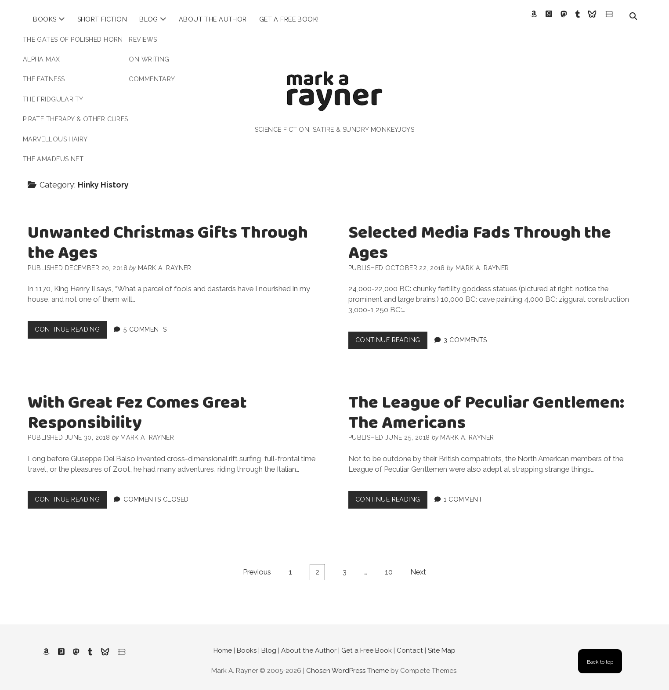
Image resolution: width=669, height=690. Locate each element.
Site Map (442, 644)
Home (222, 644)
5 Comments (144, 322)
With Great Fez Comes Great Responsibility (137, 406)
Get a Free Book (366, 644)
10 (389, 564)
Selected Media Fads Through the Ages (479, 236)
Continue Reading (71, 325)
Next (418, 564)
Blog (148, 19)
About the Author (213, 19)
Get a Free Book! (289, 19)
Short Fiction (102, 19)
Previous (257, 564)
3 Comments (465, 332)
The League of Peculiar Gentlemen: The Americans (486, 406)
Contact (410, 644)
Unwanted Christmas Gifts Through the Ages (168, 236)
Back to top (600, 655)
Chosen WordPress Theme (347, 664)
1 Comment (463, 492)
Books (44, 19)
